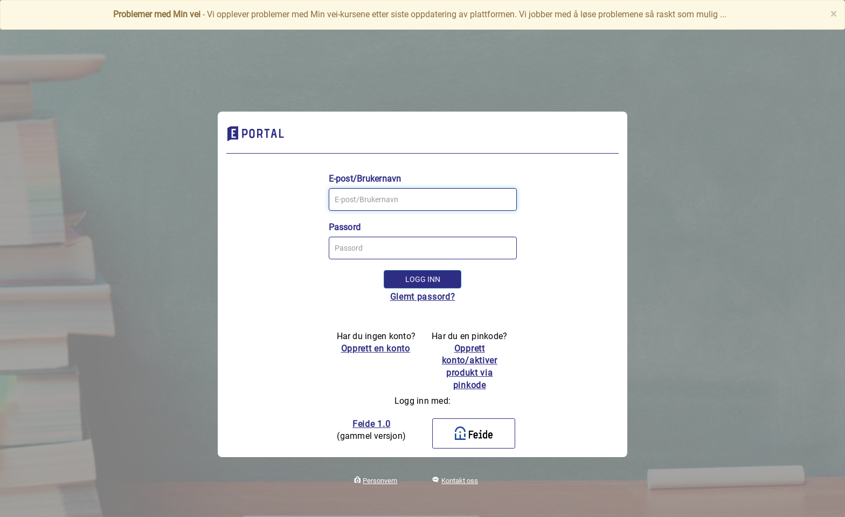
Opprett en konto (375, 348)
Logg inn (422, 279)
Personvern (380, 481)
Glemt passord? (422, 297)
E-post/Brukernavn (365, 179)
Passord (345, 227)
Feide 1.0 (371, 424)
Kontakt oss (459, 481)
